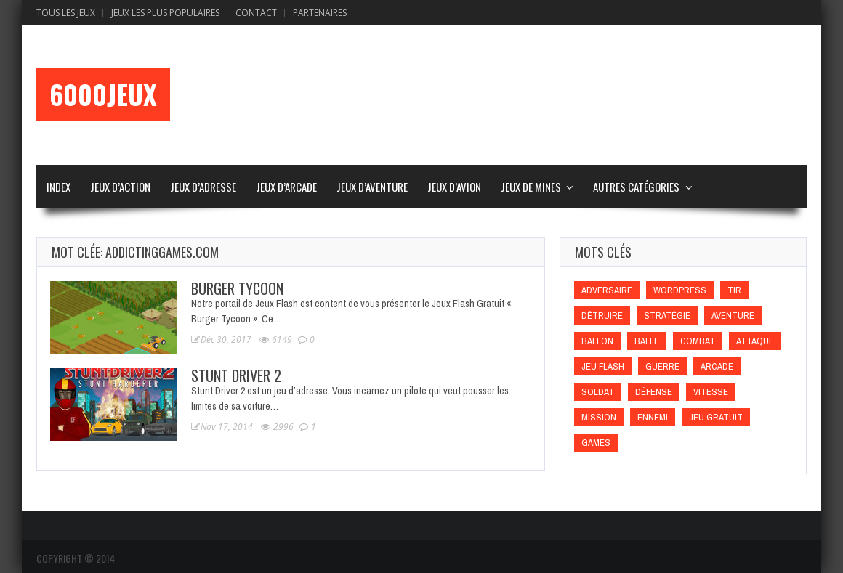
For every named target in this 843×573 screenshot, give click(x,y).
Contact (256, 13)
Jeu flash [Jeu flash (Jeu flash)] (602, 366)
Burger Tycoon (237, 288)
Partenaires (320, 13)
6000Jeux (103, 94)
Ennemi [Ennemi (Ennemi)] (652, 417)
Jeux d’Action (120, 187)
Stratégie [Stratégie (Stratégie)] (667, 315)
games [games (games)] (595, 442)
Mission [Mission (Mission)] (598, 417)
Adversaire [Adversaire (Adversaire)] (606, 290)
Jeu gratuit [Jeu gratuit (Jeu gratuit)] (716, 417)
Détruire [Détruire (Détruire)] (602, 315)
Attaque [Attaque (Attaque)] (755, 341)
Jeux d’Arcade (286, 187)
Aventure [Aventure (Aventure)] (732, 315)
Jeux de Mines (531, 187)
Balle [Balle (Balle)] (646, 341)
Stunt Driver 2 (236, 375)
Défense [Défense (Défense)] (653, 392)
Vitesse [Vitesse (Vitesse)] (710, 392)
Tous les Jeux (65, 13)
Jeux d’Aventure (372, 187)
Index (58, 187)
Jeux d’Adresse (203, 187)
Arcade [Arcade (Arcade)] (717, 366)
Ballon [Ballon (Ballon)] (597, 341)
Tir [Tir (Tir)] (734, 290)
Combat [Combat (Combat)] (697, 341)
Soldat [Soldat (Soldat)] (597, 392)
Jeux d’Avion (454, 187)
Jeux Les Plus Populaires (165, 13)
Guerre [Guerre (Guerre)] (662, 366)
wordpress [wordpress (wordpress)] (679, 290)
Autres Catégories (636, 187)
